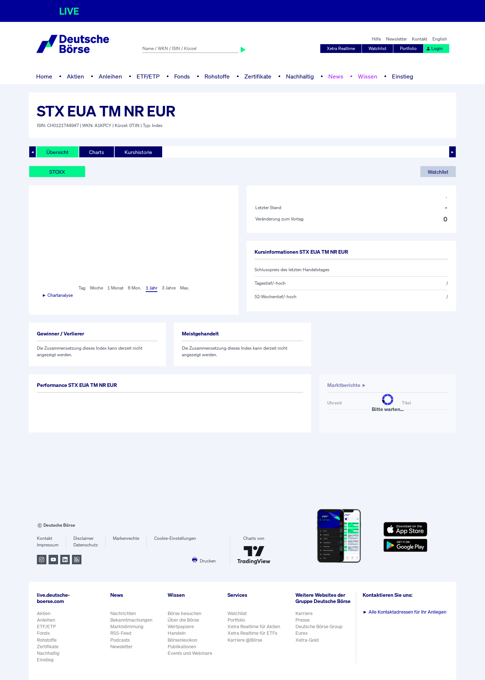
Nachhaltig (300, 76)
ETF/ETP (148, 76)
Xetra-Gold (307, 640)
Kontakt (419, 39)
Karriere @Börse (245, 640)
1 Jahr (151, 288)
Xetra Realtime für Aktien (254, 626)
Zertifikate (257, 76)
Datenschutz (85, 545)
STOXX (57, 171)
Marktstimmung (127, 626)
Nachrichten (123, 613)
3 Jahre (169, 288)
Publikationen (182, 646)
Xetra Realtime (341, 48)
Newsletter (396, 39)
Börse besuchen (184, 613)
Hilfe (376, 39)
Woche (96, 288)
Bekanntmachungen (131, 620)
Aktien (75, 76)
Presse (302, 620)
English (439, 39)
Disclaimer (83, 538)
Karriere (304, 613)
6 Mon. (134, 288)
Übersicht (57, 152)
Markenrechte (126, 538)
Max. (184, 288)
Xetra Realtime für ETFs (252, 633)
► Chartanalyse (57, 295)
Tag (82, 288)
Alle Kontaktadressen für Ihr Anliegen (404, 612)
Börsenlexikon (182, 640)
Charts (96, 152)
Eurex (301, 633)
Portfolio (408, 48)
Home (44, 76)
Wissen (367, 76)
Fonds (182, 76)
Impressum (47, 545)
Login (434, 48)
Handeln (177, 633)
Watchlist (377, 48)
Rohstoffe (217, 76)
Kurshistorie (138, 152)
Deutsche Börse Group (319, 626)
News (335, 76)
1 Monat (115, 288)
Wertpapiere (181, 626)
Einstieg (402, 76)
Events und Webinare (190, 653)
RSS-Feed (120, 633)
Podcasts (120, 640)
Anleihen (110, 76)
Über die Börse (183, 620)
